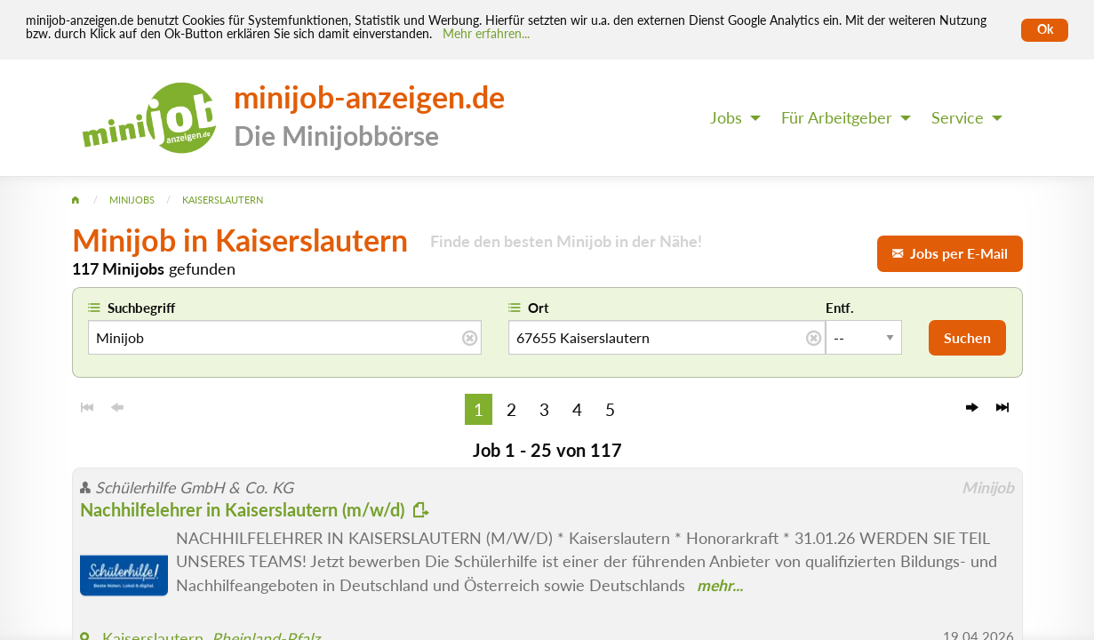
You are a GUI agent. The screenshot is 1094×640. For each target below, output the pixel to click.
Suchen (967, 337)
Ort (538, 308)
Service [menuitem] (957, 117)
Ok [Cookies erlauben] (1045, 29)
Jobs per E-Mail (950, 252)
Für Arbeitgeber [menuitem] (836, 117)
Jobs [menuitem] (726, 117)
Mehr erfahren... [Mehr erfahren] (486, 34)
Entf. (840, 308)
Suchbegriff (141, 308)
